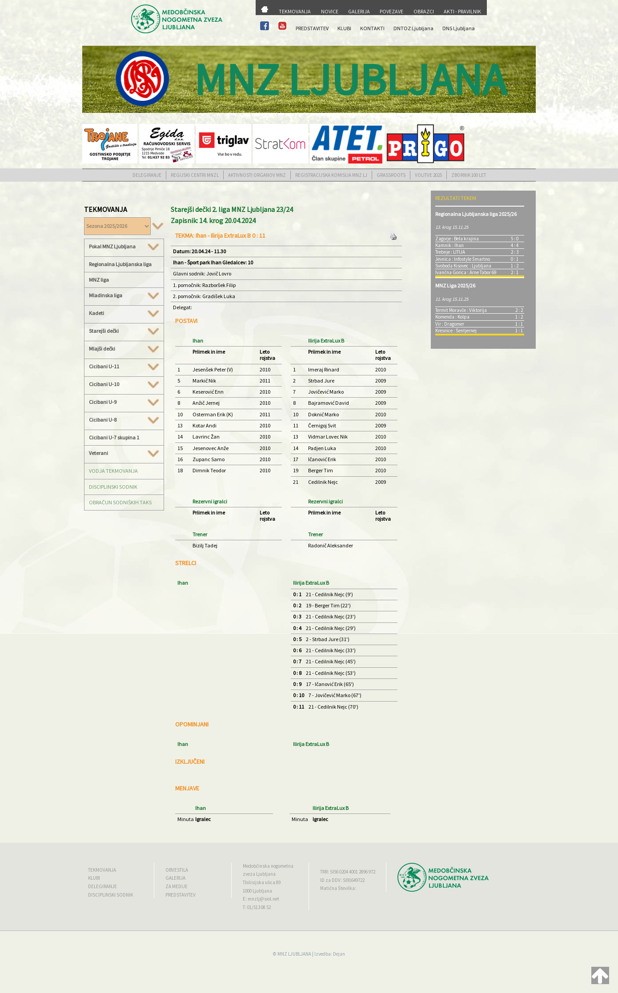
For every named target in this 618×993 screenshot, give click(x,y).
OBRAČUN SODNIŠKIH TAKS (120, 502)
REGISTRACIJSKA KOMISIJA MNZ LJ (331, 175)
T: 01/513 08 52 (257, 907)
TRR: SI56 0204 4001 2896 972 (347, 872)
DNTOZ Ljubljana (413, 28)
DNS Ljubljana (458, 28)
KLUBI (344, 28)
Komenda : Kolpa (452, 317)
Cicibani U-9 (124, 402)
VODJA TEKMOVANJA (113, 470)
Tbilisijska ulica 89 (262, 882)
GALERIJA (359, 11)
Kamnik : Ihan (449, 245)
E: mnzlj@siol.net (261, 899)
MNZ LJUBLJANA (294, 954)
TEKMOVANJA (295, 11)
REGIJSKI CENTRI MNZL (195, 175)
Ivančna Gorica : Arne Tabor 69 (465, 272)
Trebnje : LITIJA (450, 252)
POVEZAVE (391, 11)
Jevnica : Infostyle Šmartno (462, 259)
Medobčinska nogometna (268, 866)
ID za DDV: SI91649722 (342, 880)
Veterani (124, 453)
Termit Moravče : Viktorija (461, 310)
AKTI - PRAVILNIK (462, 11)
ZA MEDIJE (176, 886)
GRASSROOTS (391, 175)
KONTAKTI (372, 28)
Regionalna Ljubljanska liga (120, 264)
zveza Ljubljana (259, 874)
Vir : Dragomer (449, 324)
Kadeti (124, 313)
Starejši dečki (124, 331)
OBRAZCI (423, 11)
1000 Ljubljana (257, 891)
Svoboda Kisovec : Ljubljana (463, 266)
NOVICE (329, 11)
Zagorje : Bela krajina (457, 238)
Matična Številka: (338, 888)
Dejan (339, 954)
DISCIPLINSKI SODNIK (113, 486)
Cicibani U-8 (124, 420)
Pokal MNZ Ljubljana (124, 246)
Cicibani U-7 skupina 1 (114, 437)
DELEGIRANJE (146, 175)
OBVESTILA (176, 870)
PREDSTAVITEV (312, 28)
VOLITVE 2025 (428, 175)
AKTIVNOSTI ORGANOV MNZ (257, 175)
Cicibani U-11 (124, 366)
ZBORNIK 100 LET (468, 175)
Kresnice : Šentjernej (456, 330)
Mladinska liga (124, 295)
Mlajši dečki (124, 349)
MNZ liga (99, 279)
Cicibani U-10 (124, 384)
